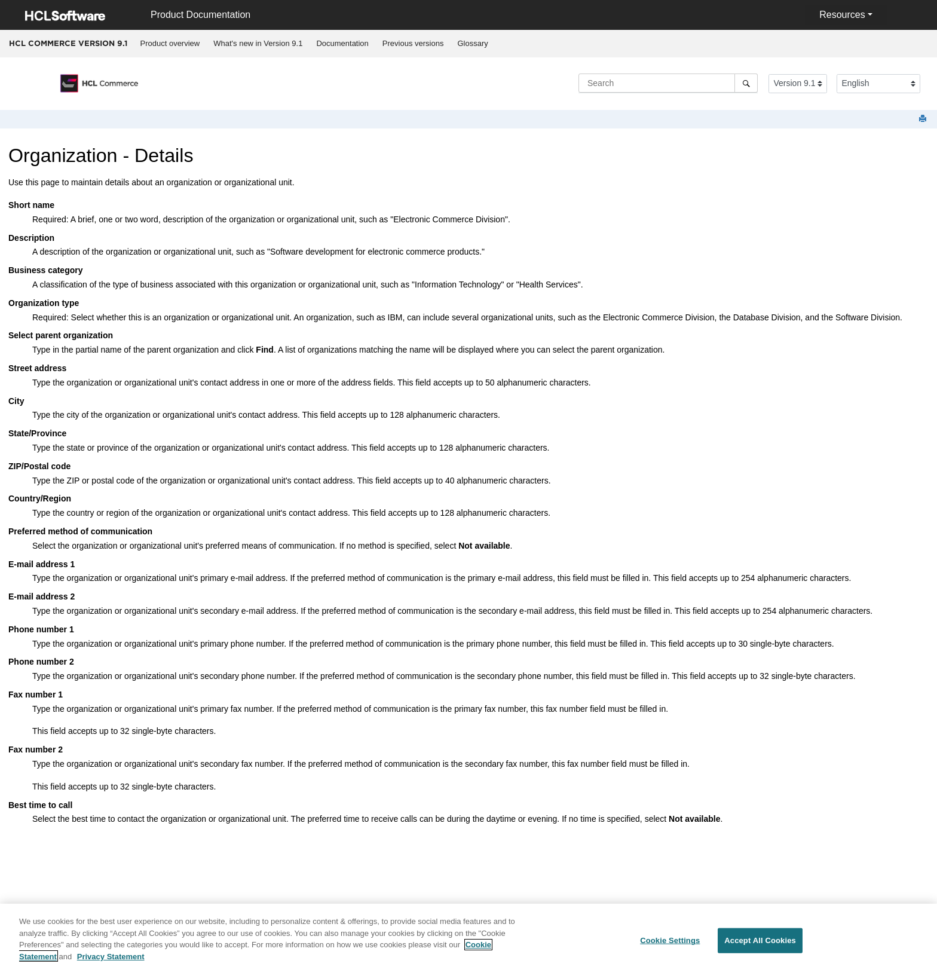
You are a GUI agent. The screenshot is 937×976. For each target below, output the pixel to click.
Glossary (472, 43)
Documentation (342, 43)
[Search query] (668, 83)
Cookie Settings (670, 947)
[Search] (746, 83)
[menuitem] (170, 43)
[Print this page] (924, 119)
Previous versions (413, 43)
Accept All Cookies (760, 947)
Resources (842, 15)
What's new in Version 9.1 (257, 43)
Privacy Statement (111, 962)
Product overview (170, 43)
